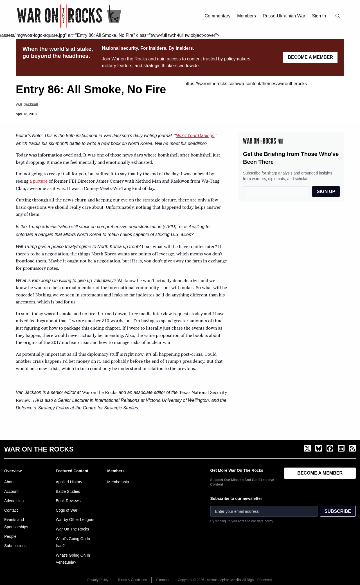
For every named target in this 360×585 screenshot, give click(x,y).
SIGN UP (326, 191)
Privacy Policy (98, 580)
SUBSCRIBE (338, 511)
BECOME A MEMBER (310, 57)
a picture (39, 181)
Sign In (319, 15)
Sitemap (162, 580)
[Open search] (338, 16)
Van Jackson (27, 105)
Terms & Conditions (132, 580)
